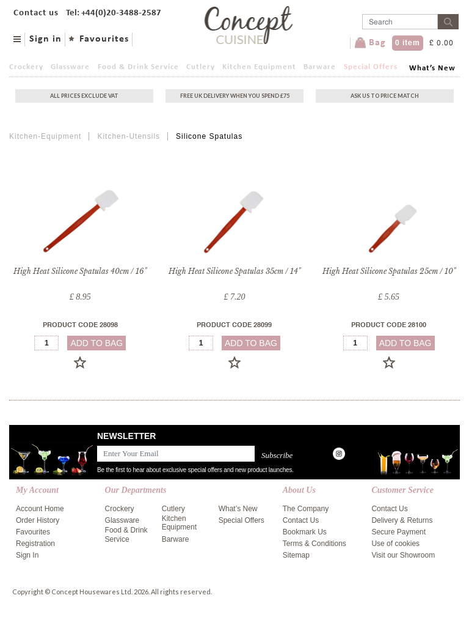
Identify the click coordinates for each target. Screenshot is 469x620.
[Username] (400, 21)
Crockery (26, 67)
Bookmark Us (305, 532)
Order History (37, 520)
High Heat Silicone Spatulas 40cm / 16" (80, 271)
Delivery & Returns (401, 520)
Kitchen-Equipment (45, 136)
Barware (320, 67)
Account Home (40, 508)
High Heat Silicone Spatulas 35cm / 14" (234, 271)
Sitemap (296, 555)
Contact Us (301, 520)
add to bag (96, 343)
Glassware (70, 67)
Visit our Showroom (403, 555)
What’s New (432, 68)
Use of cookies (395, 543)
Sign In (27, 555)
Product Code (80, 325)
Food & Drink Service (138, 67)
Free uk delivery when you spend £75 (234, 95)
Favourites (104, 39)
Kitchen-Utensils (128, 136)
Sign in (45, 39)
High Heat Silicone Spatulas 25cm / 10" (389, 271)
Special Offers (371, 67)
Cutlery (200, 67)
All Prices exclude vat (84, 95)
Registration (35, 543)
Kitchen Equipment (259, 67)
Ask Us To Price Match (385, 95)
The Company (306, 508)
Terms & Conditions (314, 543)
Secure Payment (398, 532)
